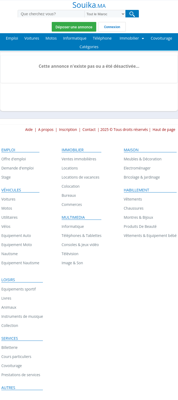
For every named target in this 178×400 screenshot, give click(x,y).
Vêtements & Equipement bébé (150, 235)
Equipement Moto (16, 244)
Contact (89, 129)
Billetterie (9, 347)
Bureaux (69, 195)
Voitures (8, 199)
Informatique (73, 226)
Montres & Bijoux (138, 217)
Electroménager (137, 168)
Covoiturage (11, 365)
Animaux (8, 307)
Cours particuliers (16, 356)
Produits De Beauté (140, 226)
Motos (6, 208)
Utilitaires (9, 217)
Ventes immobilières (79, 158)
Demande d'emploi (17, 168)
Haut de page (164, 129)
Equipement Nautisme (20, 262)
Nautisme (9, 253)
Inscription (68, 129)
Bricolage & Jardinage (142, 177)
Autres (8, 387)
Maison (131, 150)
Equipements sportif (18, 289)
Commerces (72, 204)
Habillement (136, 190)
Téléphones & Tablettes (82, 235)
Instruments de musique (22, 316)
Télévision (70, 253)
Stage (6, 177)
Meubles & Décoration (143, 158)
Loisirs (8, 279)
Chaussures (134, 208)
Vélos (5, 226)
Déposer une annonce (73, 27)
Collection (9, 325)
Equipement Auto (16, 235)
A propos (45, 129)
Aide (29, 129)
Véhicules (11, 190)
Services (9, 338)
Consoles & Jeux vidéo (80, 244)
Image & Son (72, 262)
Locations (70, 168)
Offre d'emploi (13, 158)
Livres (6, 298)
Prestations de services (20, 374)
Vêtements (133, 199)
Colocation (71, 186)
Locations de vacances (80, 177)
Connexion (112, 27)
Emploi (8, 150)
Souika (89, 5)
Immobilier (73, 150)
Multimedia (73, 217)
